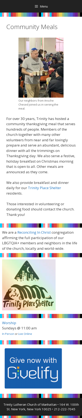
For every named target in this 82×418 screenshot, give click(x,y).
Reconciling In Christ (34, 232)
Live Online (25, 334)
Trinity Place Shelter (44, 187)
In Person (8, 334)
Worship (9, 322)
